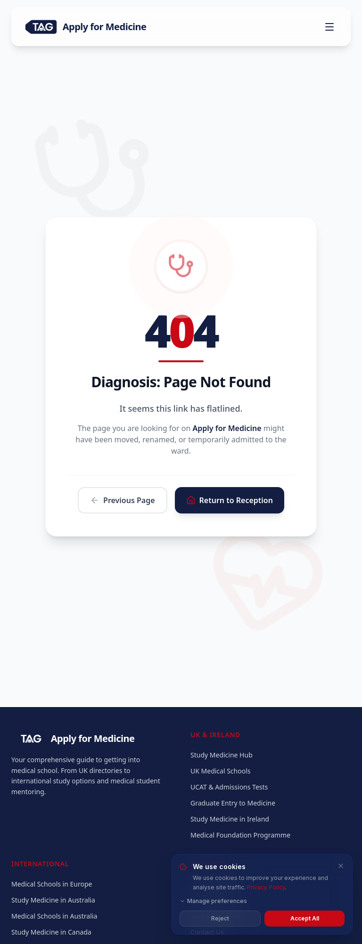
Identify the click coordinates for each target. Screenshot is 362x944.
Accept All (304, 918)
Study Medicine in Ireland (229, 818)
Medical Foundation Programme (240, 834)
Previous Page (122, 500)
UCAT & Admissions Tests (229, 786)
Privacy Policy (266, 887)
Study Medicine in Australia (53, 899)
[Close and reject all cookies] (341, 866)
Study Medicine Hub (221, 754)
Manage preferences (213, 900)
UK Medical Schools (220, 770)
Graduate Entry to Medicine (232, 802)
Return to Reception (229, 500)
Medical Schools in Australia (54, 915)
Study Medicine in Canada (51, 932)
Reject (220, 918)
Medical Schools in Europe (51, 883)
